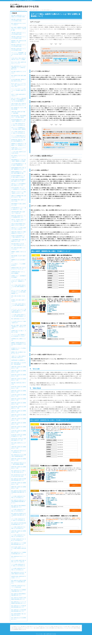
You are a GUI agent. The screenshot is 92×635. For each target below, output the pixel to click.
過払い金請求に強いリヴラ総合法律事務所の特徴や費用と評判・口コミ (18, 610)
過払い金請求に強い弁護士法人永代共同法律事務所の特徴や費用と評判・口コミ (18, 492)
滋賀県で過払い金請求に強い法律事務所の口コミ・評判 (18, 415)
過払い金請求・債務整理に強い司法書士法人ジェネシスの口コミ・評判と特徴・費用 (18, 29)
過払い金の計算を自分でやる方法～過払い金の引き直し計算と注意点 (18, 475)
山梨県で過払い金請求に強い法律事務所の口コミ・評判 (18, 423)
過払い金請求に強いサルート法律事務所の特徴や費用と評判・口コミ (18, 553)
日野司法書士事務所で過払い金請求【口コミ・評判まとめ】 (18, 212)
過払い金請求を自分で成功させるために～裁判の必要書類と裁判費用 (18, 463)
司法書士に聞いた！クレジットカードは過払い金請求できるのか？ (18, 148)
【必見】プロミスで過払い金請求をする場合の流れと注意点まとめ (18, 357)
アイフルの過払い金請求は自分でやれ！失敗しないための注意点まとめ (18, 565)
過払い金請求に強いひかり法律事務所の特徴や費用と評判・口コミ (18, 590)
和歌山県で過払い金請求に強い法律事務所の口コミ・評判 (18, 407)
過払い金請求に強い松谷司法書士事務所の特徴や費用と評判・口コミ (18, 523)
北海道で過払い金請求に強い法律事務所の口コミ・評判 (18, 532)
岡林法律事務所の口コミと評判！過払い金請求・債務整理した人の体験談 (18, 160)
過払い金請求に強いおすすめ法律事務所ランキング (18, 618)
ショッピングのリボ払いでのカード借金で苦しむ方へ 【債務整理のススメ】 (18, 281)
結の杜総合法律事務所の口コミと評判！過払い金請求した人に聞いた (18, 176)
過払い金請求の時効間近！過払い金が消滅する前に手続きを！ (18, 614)
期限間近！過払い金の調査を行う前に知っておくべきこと (18, 353)
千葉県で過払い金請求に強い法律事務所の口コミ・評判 (18, 447)
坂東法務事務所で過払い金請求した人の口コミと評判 (18, 200)
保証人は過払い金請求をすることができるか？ (18, 443)
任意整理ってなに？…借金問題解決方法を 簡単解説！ (18, 276)
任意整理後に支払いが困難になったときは (18, 339)
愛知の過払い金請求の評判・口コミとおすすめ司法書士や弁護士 (18, 49)
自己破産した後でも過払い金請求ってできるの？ (18, 300)
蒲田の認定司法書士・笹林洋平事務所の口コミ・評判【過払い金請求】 (18, 116)
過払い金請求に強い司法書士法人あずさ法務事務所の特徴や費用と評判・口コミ (18, 515)
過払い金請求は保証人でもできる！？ (18, 318)
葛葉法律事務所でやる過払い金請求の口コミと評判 (18, 204)
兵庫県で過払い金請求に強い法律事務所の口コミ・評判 (18, 411)
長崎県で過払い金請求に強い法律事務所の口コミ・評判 (18, 379)
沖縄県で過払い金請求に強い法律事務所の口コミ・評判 (18, 367)
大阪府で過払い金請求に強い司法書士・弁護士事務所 (18, 112)
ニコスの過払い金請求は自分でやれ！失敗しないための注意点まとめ (18, 497)
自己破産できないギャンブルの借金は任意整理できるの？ (18, 349)
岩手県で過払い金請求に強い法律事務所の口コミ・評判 (18, 483)
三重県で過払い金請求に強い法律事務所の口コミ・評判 (18, 419)
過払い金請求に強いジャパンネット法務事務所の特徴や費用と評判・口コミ (18, 602)
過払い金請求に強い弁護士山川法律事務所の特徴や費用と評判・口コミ (18, 479)
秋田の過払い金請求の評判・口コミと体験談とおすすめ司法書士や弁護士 (18, 16)
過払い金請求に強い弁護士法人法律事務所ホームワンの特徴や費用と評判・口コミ (18, 582)
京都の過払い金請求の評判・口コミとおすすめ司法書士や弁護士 (18, 37)
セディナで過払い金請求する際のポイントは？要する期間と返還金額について (18, 286)
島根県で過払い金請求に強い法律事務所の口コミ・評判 (18, 399)
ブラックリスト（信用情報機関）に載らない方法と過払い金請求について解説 (18, 54)
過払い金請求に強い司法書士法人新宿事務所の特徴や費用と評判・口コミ (18, 598)
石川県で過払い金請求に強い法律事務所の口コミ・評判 (18, 431)
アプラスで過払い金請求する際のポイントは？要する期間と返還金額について (18, 305)
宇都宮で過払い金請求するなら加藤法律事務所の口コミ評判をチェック (18, 232)
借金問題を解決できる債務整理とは (18, 360)
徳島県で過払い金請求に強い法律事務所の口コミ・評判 (18, 391)
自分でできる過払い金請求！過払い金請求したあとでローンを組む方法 (18, 561)
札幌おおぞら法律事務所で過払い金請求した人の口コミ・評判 (18, 196)
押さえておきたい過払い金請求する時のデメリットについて (18, 63)
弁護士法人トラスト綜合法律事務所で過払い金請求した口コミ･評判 (18, 184)
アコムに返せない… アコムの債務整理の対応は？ (18, 264)
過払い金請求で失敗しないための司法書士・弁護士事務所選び (18, 363)
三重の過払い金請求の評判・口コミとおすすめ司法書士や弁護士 (18, 33)
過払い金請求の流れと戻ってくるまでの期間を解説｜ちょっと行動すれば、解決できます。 (18, 67)
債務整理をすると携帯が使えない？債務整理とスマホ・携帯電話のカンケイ (18, 144)
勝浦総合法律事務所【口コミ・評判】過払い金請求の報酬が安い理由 (18, 172)
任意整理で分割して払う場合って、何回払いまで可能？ (18, 331)
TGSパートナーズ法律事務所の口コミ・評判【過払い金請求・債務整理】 (18, 128)
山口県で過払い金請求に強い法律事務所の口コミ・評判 (18, 395)
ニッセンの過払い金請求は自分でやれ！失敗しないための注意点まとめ (18, 124)
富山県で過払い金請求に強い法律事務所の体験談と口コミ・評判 (18, 435)
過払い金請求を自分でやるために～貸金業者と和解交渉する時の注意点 (18, 573)
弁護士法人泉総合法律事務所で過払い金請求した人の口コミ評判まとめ (18, 224)
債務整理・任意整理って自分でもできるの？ (18, 252)
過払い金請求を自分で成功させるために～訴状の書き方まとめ (18, 451)
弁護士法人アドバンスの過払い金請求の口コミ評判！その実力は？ (18, 228)
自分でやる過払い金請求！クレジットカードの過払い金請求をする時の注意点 (18, 548)
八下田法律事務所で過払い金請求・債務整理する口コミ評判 (18, 240)
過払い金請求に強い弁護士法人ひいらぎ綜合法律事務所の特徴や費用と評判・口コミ (18, 501)
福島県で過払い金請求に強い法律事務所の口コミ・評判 (18, 459)
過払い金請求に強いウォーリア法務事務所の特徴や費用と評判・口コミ (18, 543)
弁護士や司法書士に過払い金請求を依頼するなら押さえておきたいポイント (18, 104)
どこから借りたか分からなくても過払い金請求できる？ (18, 322)
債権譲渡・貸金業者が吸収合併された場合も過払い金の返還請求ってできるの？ (18, 344)
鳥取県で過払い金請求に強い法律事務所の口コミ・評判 (18, 403)
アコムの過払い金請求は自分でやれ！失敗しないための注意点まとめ (18, 569)
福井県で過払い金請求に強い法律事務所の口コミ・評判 (18, 427)
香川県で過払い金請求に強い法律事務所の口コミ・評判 (18, 387)
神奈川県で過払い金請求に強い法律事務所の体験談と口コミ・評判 (18, 439)
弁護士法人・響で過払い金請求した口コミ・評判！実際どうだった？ (18, 220)
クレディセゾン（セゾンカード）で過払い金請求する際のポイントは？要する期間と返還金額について (18, 311)
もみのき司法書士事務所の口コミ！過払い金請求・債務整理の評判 (18, 164)
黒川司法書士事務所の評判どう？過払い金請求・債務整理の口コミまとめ (18, 120)
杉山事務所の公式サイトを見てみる (51, 63)
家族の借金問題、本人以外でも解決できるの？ (18, 256)
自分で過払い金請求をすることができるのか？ (18, 72)
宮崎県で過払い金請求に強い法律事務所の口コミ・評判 (18, 371)
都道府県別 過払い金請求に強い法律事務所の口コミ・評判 (18, 41)
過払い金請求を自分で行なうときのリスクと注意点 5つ (18, 24)
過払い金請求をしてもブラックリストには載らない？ (18, 156)
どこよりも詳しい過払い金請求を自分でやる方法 (46, 633)
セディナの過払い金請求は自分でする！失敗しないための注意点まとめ (18, 520)
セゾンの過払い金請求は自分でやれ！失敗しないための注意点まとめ (18, 528)
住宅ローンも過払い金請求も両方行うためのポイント (18, 95)
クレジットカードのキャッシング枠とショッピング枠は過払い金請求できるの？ (18, 90)
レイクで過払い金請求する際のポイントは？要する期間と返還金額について (18, 315)
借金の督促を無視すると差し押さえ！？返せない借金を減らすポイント (18, 244)
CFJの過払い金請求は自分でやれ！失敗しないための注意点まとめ (18, 540)
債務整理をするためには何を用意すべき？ (18, 260)
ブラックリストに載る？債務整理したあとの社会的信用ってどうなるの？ (18, 335)
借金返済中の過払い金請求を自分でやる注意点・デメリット (18, 577)
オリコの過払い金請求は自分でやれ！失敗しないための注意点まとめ (18, 535)
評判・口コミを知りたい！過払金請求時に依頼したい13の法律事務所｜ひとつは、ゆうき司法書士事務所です (18, 100)
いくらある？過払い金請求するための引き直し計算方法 (18, 152)
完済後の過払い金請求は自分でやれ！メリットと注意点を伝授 (18, 586)
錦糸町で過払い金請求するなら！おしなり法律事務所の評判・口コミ (18, 216)
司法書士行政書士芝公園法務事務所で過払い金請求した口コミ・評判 (18, 180)
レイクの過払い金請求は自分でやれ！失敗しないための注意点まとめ (18, 510)
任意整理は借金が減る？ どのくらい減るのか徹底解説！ (18, 272)
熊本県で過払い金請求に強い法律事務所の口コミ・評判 (18, 375)
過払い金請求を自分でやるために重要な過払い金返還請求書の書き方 (18, 455)
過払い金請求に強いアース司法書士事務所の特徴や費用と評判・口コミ (18, 606)
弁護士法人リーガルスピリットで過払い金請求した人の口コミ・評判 (18, 192)
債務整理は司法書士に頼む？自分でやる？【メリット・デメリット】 (18, 268)
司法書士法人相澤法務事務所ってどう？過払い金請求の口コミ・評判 (18, 236)
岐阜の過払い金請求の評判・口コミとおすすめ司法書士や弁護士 (18, 45)
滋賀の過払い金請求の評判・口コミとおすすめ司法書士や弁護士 (18, 20)
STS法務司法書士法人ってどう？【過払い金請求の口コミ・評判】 (18, 208)
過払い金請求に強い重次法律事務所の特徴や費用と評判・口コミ (18, 506)
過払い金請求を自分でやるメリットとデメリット (18, 557)
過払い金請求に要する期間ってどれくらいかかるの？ (18, 248)
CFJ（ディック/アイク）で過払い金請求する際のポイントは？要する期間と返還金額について (18, 292)
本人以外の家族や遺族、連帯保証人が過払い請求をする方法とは (18, 80)
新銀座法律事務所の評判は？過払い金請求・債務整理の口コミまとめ (18, 168)
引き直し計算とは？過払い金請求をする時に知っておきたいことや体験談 (18, 59)
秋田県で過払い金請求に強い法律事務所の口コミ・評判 (18, 467)
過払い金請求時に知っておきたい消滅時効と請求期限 (18, 108)
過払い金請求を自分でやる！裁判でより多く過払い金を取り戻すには (18, 471)
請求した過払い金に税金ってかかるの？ (18, 296)
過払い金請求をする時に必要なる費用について (18, 76)
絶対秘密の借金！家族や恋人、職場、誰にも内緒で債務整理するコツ (18, 140)
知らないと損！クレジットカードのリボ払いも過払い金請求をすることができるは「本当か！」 (18, 85)
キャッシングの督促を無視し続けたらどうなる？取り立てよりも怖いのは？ (18, 136)
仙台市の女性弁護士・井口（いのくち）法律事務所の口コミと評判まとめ (18, 188)
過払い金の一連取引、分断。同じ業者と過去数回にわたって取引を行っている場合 (18, 327)
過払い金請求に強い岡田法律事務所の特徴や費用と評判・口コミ (18, 594)
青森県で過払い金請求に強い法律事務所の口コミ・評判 (18, 487)
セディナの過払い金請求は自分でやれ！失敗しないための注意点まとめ (18, 132)
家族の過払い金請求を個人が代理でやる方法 (18, 383)
